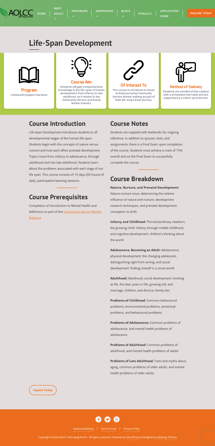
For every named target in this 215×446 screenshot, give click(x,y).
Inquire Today (201, 13)
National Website (83, 428)
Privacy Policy (131, 428)
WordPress (133, 437)
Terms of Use (108, 428)
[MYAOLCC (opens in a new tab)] (145, 13)
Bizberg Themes (167, 437)
